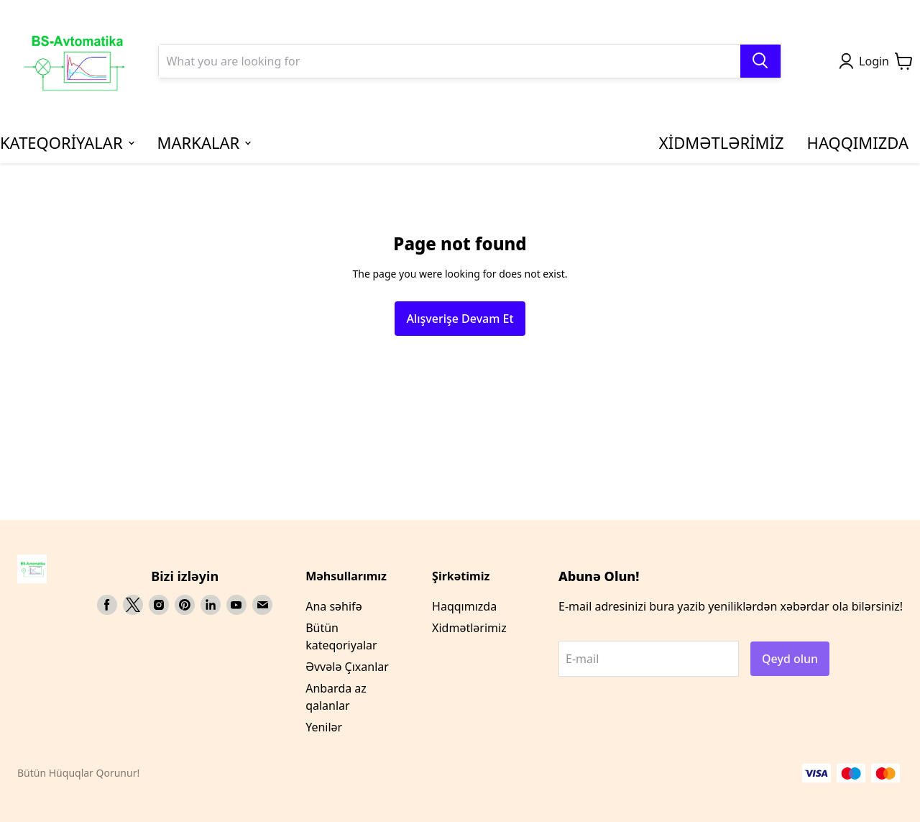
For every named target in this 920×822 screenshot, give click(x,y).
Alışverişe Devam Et (459, 318)
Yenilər (323, 727)
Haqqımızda (464, 606)
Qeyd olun (790, 659)
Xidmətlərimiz (469, 628)
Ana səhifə (333, 606)
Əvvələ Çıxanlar (347, 667)
